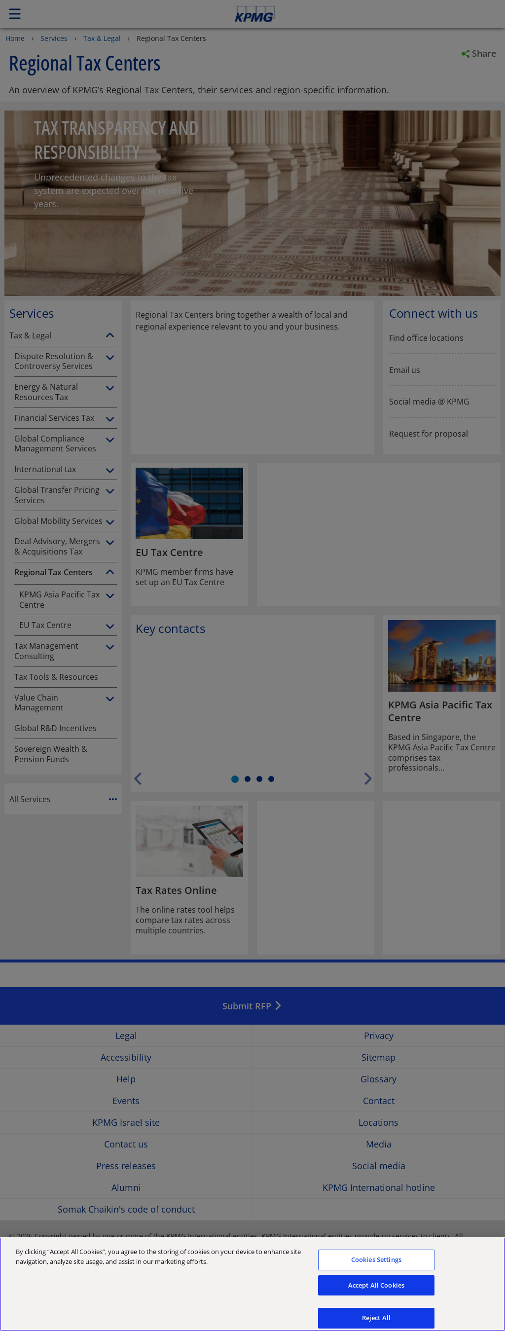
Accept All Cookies (376, 1293)
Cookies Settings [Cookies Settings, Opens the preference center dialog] (376, 1267)
